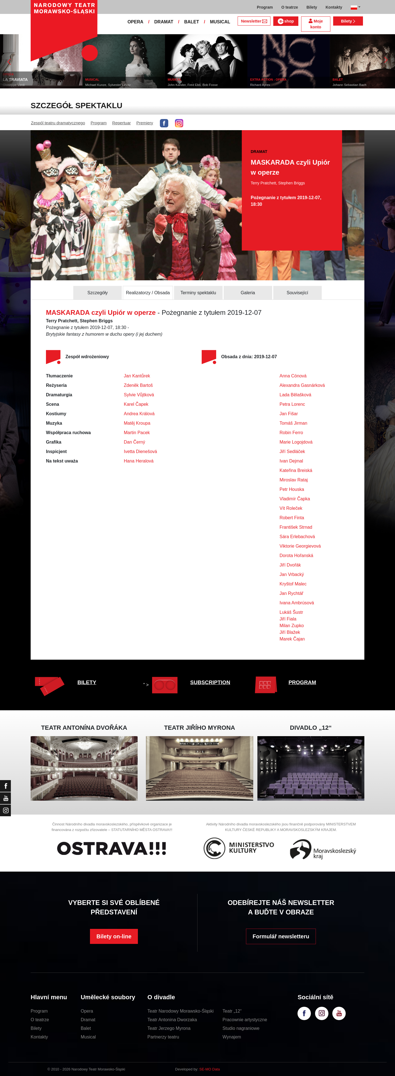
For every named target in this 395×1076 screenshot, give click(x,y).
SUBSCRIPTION (210, 682)
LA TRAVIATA (15, 79)
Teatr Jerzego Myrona (169, 1028)
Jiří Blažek (290, 632)
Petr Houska (292, 489)
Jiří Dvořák (290, 565)
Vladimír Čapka (295, 498)
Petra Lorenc (292, 404)
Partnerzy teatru (163, 1037)
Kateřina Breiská (296, 470)
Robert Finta (292, 517)
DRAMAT (163, 21)
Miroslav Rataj (294, 480)
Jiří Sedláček (292, 451)
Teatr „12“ (232, 1011)
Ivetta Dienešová (140, 451)
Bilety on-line (113, 936)
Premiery (144, 122)
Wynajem (232, 1037)
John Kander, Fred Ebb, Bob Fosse (193, 84)
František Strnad (296, 527)
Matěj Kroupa (137, 423)
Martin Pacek (137, 432)
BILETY (86, 682)
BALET (191, 21)
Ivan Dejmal (291, 461)
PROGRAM (302, 682)
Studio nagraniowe (241, 1028)
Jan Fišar (289, 413)
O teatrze (40, 1019)
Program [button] (265, 7)
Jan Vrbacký (292, 574)
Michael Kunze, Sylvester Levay (108, 84)
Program (99, 122)
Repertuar (121, 122)
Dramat (88, 1019)
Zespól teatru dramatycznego (58, 122)
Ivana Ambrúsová (297, 602)
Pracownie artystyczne (245, 1019)
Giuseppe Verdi (14, 84)
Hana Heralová (139, 461)
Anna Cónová (293, 375)
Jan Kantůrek (137, 375)
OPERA (135, 21)
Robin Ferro (291, 432)
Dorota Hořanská (296, 555)
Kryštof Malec (293, 584)
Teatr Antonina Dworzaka (172, 1019)
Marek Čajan (292, 639)
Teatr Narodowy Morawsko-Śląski (180, 1011)
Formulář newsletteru (281, 936)
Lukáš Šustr (291, 612)
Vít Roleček (291, 508)
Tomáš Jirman (294, 423)
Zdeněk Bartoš (138, 385)
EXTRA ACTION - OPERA (268, 79)
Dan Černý (134, 442)
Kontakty (39, 1037)
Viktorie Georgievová (300, 546)
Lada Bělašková (295, 394)
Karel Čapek (136, 404)
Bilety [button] (311, 7)
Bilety (348, 21)
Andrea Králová (139, 413)
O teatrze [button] (289, 7)
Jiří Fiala (288, 619)
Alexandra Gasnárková (302, 385)
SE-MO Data (209, 1069)
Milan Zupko (292, 625)
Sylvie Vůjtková (139, 394)
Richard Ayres (260, 84)
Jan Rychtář (291, 593)
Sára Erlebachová (297, 536)
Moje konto (316, 24)
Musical (88, 1037)
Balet (86, 1028)
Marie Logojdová (296, 442)
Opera (87, 1011)
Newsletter (254, 21)
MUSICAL (220, 21)
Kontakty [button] (334, 7)
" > (161, 684)
